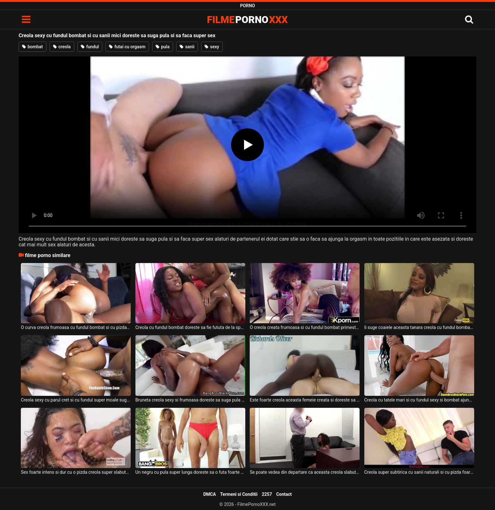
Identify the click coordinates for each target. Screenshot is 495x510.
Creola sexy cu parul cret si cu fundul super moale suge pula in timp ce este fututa (76, 399)
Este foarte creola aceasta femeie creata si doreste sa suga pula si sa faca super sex (305, 399)
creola (62, 46)
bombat (32, 46)
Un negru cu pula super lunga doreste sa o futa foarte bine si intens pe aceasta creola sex (190, 472)
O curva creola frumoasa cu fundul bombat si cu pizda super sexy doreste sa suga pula (76, 327)
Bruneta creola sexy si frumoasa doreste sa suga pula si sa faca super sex (190, 399)
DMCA (209, 494)
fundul (90, 46)
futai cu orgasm (127, 46)
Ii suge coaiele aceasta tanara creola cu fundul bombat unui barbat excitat (419, 327)
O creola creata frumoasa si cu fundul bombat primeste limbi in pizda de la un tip (305, 327)
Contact (284, 494)
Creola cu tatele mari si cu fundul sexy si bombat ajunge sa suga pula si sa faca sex (419, 399)
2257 (267, 494)
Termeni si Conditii (238, 494)
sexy (212, 46)
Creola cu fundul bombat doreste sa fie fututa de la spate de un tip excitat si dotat (190, 327)
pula (163, 46)
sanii (187, 46)
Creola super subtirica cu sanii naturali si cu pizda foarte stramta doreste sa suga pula (419, 472)
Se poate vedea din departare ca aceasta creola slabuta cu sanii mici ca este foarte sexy (305, 472)
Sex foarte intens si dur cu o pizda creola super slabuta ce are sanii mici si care (76, 472)
